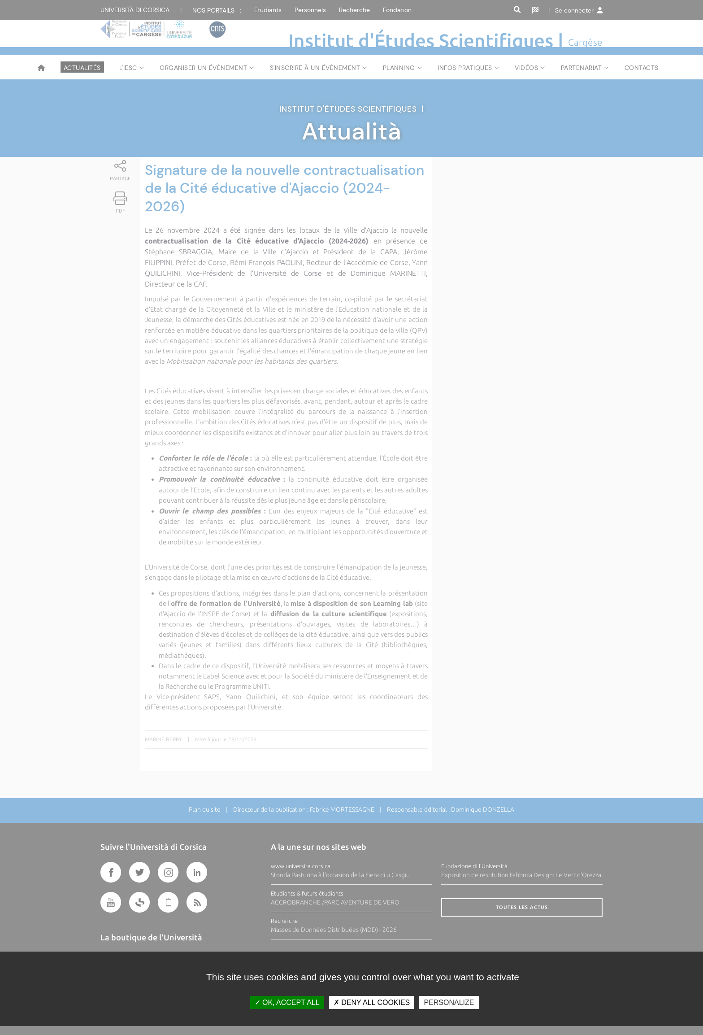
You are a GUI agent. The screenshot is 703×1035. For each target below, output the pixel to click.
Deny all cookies (372, 1002)
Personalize (449, 1002)
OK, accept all (287, 1002)
